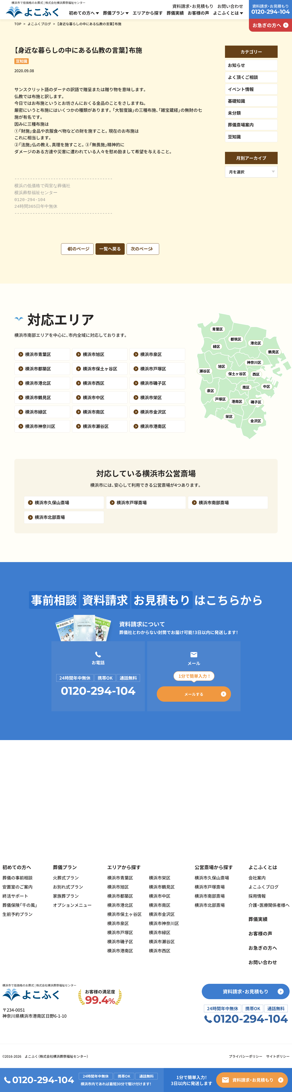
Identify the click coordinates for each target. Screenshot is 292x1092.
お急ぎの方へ (262, 947)
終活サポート (15, 895)
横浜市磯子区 (120, 940)
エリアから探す (148, 13)
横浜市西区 (159, 950)
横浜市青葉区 (120, 877)
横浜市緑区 (159, 931)
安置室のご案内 (17, 886)
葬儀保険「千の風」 (19, 904)
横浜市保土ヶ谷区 (124, 913)
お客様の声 (198, 13)
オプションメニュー (72, 904)
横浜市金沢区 (162, 913)
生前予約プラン (17, 913)
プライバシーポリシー (245, 1055)
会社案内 (257, 877)
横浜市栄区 (159, 877)
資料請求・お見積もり (192, 6)
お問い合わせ (230, 6)
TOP (17, 23)
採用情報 (257, 895)
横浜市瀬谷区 (162, 940)
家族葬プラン (66, 895)
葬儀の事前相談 (17, 877)
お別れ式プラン (68, 886)
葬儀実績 (175, 13)
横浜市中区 (159, 895)
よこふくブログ (39, 23)
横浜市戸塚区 (120, 931)
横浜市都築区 (120, 895)
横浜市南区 (159, 904)
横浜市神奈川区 (164, 922)
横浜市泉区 (118, 922)
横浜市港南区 (120, 950)
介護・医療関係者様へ (269, 904)
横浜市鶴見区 (162, 886)
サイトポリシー (278, 1055)
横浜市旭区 (118, 886)
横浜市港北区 (120, 904)
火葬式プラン (66, 877)
